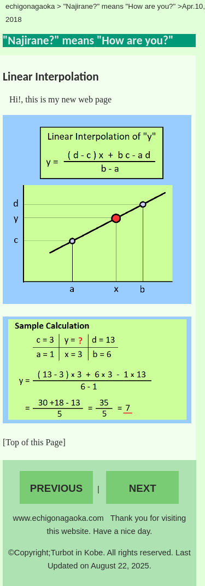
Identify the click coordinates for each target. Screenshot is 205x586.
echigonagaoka (30, 6)
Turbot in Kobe (77, 552)
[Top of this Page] (34, 442)
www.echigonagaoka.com (59, 518)
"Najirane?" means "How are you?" (120, 6)
